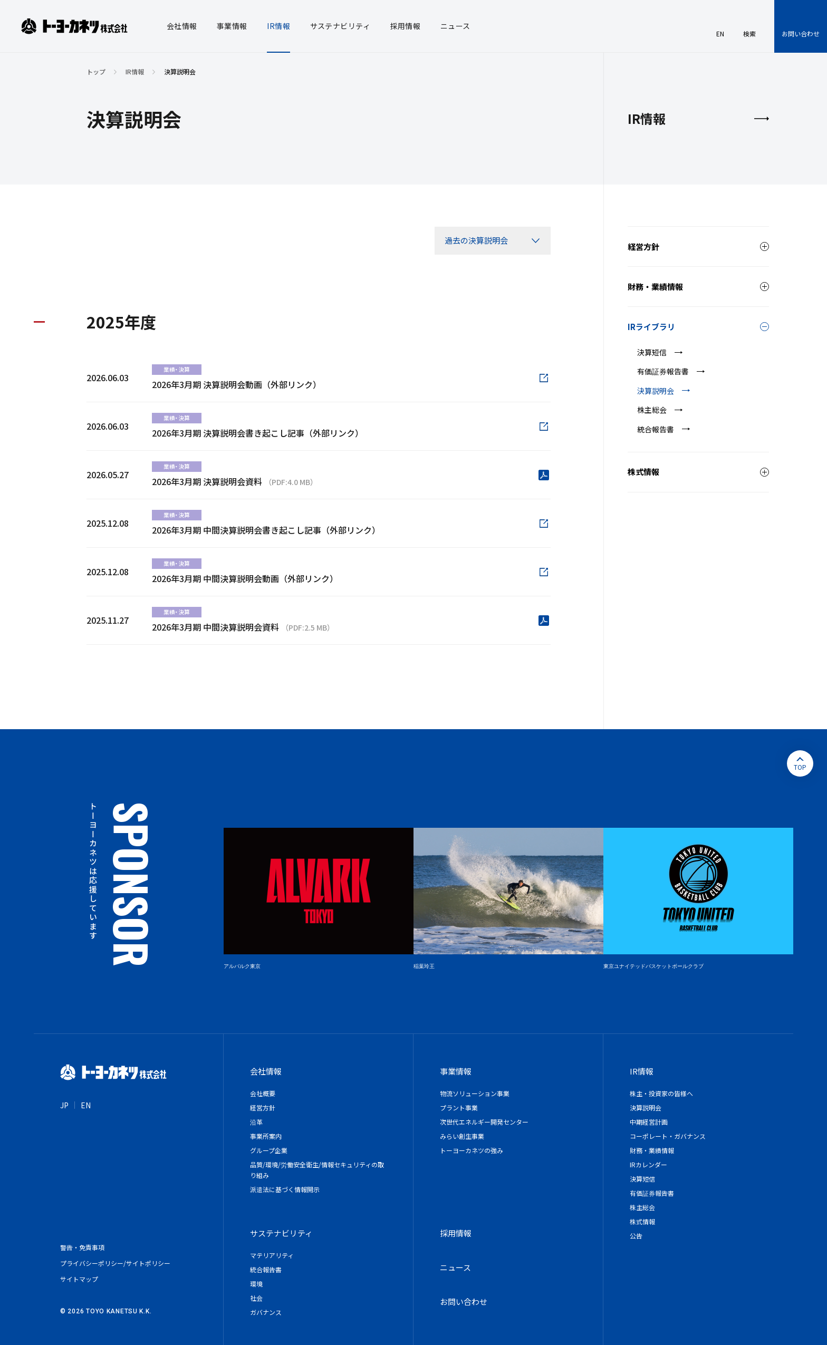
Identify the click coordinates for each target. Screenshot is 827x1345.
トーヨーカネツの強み (471, 1150)
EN (86, 1105)
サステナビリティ (281, 1232)
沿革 (256, 1121)
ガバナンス (266, 1312)
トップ (95, 71)
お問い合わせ (801, 33)
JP (64, 1105)
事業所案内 (266, 1135)
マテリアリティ (272, 1255)
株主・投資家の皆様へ (661, 1093)
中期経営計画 (649, 1121)
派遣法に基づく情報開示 (285, 1189)
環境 (256, 1283)
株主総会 (652, 409)
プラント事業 (459, 1107)
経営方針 (262, 1107)
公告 (636, 1235)
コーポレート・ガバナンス (668, 1135)
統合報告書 (655, 429)
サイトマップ (79, 1278)
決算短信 (652, 352)
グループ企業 (268, 1150)
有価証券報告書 (663, 371)
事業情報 (456, 1071)
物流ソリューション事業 (474, 1093)
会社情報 (266, 1071)
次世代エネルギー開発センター (484, 1121)
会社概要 (262, 1093)
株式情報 (642, 1221)
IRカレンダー (648, 1164)
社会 (256, 1297)
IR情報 (135, 71)
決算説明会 (655, 390)
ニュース (455, 1267)
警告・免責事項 (82, 1247)
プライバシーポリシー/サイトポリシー (115, 1263)
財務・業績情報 (652, 1150)
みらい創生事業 (462, 1135)
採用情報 (456, 1232)
